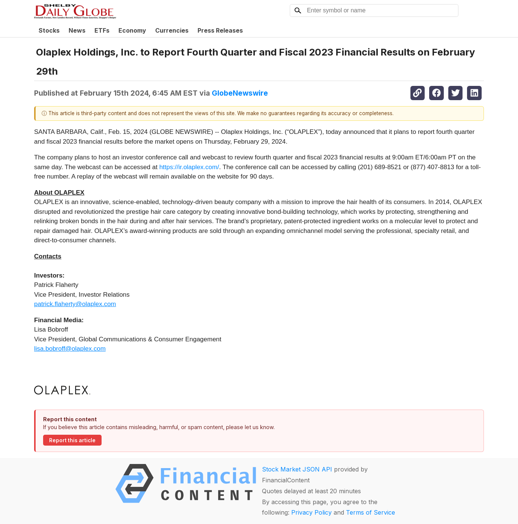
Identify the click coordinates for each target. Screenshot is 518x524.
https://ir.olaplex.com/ (189, 167)
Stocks (49, 30)
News (77, 30)
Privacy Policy (311, 512)
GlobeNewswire (240, 93)
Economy (132, 30)
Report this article (72, 440)
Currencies (172, 30)
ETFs (101, 30)
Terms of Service (370, 512)
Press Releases (220, 30)
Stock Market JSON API (297, 469)
